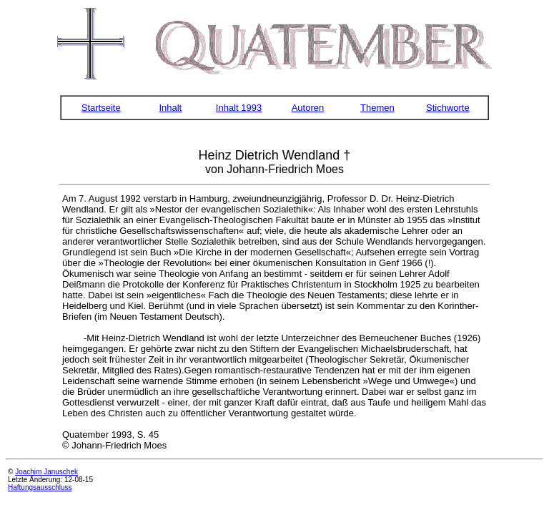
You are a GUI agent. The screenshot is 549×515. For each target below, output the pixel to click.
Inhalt (170, 107)
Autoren (308, 107)
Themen (377, 107)
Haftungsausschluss (40, 487)
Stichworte (448, 107)
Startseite (101, 107)
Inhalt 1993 (239, 107)
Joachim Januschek (46, 472)
